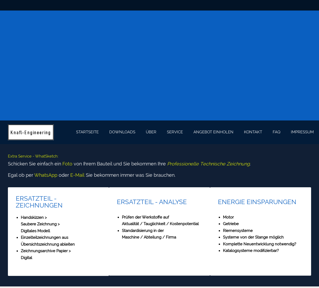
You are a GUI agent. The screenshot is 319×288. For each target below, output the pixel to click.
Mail (79, 175)
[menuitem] (87, 132)
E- (72, 175)
